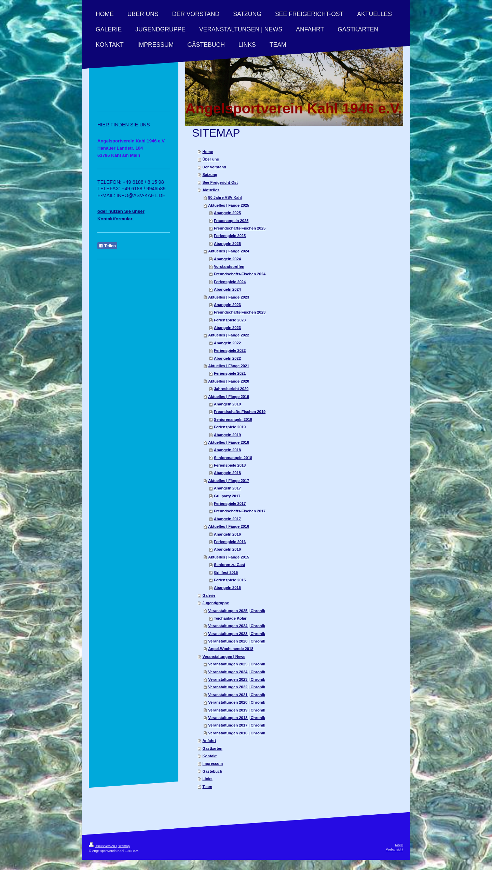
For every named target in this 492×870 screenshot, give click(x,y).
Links (207, 779)
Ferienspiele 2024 (230, 282)
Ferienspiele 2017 (230, 503)
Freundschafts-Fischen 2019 (239, 412)
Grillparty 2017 (227, 496)
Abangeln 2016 (227, 549)
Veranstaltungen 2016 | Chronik (236, 733)
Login (399, 844)
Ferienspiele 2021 (230, 373)
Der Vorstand (214, 167)
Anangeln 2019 (227, 404)
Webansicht (394, 849)
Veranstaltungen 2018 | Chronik (236, 718)
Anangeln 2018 (227, 450)
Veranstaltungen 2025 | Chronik (236, 611)
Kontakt (209, 756)
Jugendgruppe (215, 603)
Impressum (212, 763)
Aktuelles (210, 190)
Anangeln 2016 (227, 534)
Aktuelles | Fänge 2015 (228, 557)
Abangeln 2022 (227, 358)
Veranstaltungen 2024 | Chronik (236, 626)
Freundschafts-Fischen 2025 (239, 228)
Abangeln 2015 (227, 587)
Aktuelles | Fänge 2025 (228, 205)
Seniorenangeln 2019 (233, 419)
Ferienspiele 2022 (230, 350)
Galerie (208, 595)
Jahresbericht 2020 (231, 389)
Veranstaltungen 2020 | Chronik (236, 641)
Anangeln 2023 (227, 305)
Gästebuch (212, 771)
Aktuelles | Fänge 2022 (228, 335)
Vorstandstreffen (229, 266)
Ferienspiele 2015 (230, 580)
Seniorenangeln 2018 (233, 458)
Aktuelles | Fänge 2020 (228, 381)
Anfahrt (209, 740)
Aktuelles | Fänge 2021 (228, 366)
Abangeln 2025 (227, 243)
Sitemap (123, 846)
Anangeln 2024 (227, 259)
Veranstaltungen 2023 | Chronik (236, 634)
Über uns (210, 159)
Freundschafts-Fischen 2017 (239, 511)
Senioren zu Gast (229, 565)
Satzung (209, 174)
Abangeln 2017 (227, 519)
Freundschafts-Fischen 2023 (239, 312)
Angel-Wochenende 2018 (230, 649)
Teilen (107, 246)
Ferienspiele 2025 (230, 236)
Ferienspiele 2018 (230, 465)
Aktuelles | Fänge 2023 (228, 297)
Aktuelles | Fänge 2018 (228, 442)
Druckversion (102, 846)
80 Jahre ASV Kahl (225, 197)
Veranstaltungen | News (223, 656)
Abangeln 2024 (227, 289)
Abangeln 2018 (227, 473)
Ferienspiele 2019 (230, 427)
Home (207, 152)
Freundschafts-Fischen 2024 (239, 274)
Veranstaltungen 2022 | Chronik (236, 687)
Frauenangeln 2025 (231, 221)
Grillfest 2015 (226, 572)
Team (207, 787)
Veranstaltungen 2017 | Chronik (236, 725)
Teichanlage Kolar (230, 618)
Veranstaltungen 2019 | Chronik (236, 710)
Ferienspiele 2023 (230, 320)
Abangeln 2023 (227, 328)
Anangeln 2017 (227, 488)
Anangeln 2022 (227, 343)
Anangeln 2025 (227, 213)
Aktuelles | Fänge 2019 (228, 397)
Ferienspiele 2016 (230, 542)
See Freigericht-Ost (219, 182)
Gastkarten (212, 748)
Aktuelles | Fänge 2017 (228, 481)
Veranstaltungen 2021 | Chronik (236, 695)
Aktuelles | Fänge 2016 (228, 526)
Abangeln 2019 (227, 435)
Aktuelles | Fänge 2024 (228, 251)
